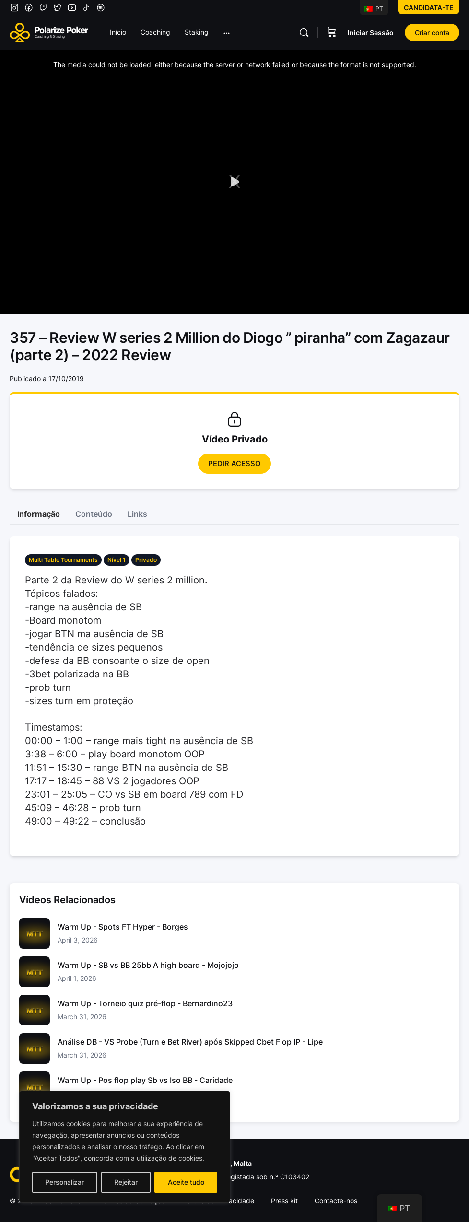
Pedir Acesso (234, 463)
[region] (124, 1147)
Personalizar (64, 1182)
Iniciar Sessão (371, 32)
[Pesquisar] (304, 32)
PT (373, 8)
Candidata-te (429, 7)
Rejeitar (126, 1182)
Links (137, 514)
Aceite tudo (186, 1182)
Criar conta (432, 32)
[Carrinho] (332, 32)
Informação (38, 514)
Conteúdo (93, 514)
